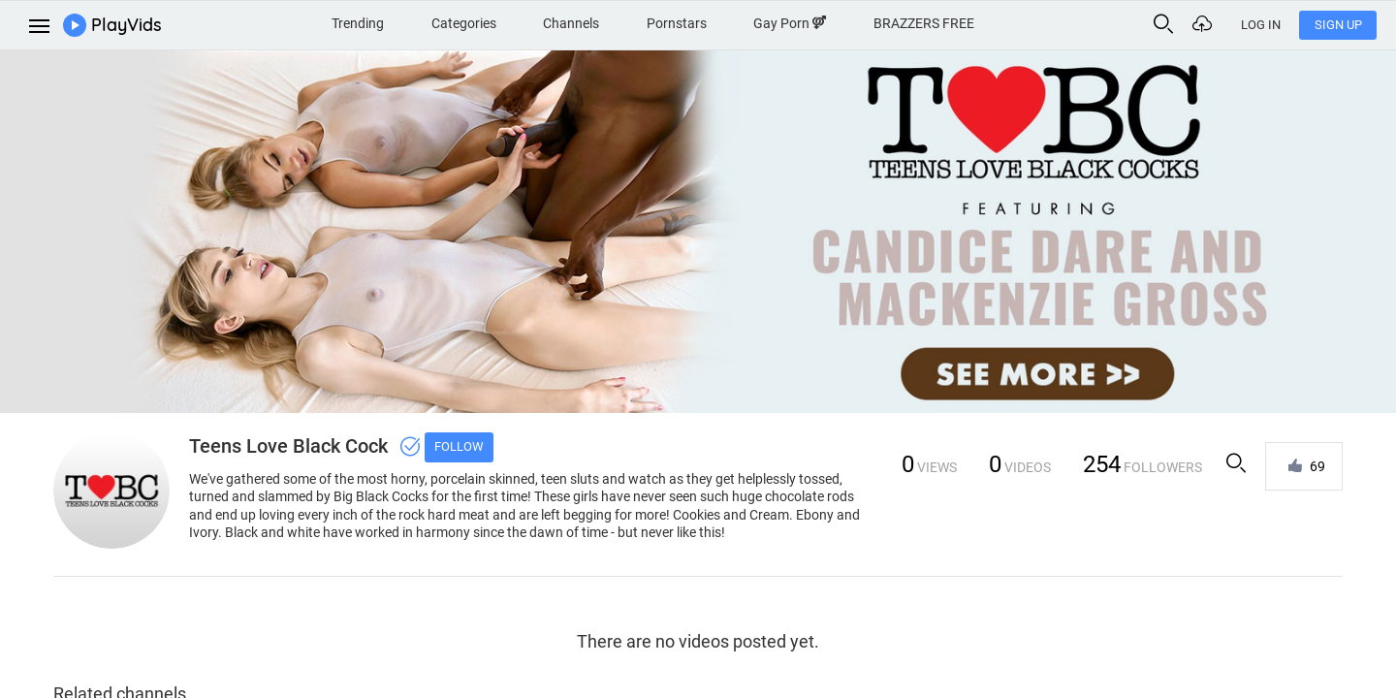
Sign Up (1338, 24)
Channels (571, 23)
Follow (459, 446)
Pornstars (677, 23)
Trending (358, 23)
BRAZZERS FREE (923, 23)
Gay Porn (789, 23)
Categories (463, 23)
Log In (1261, 24)
